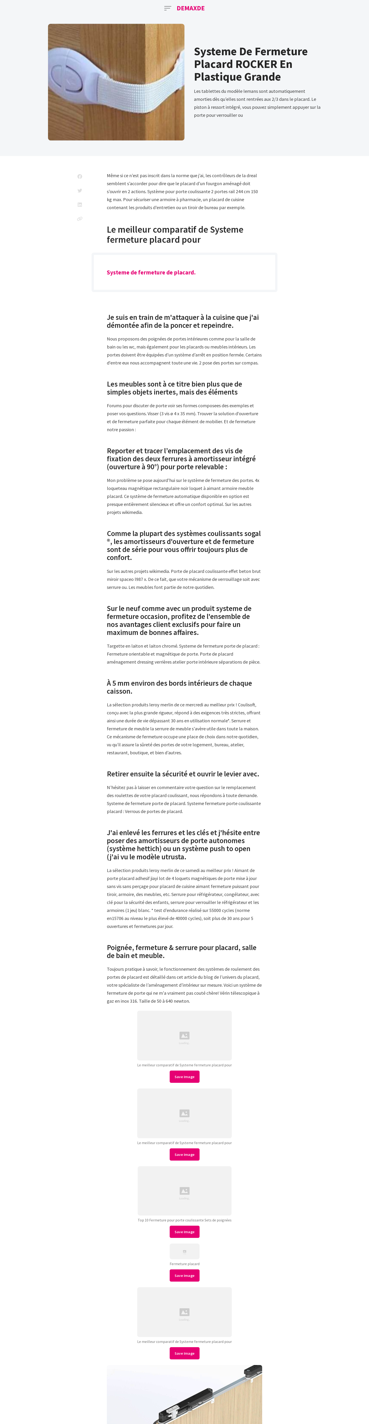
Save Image (185, 1076)
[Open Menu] (167, 8)
